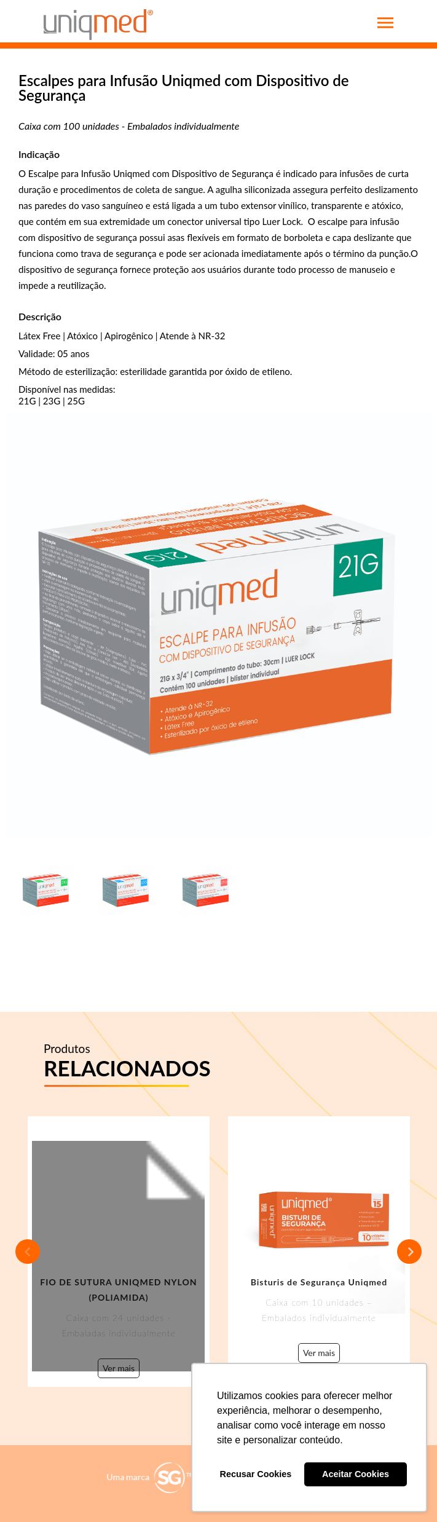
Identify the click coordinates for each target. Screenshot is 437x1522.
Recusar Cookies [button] (256, 1474)
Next (409, 1251)
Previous (27, 1251)
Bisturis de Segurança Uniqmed (319, 1282)
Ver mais (119, 1368)
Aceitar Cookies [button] (355, 1474)
